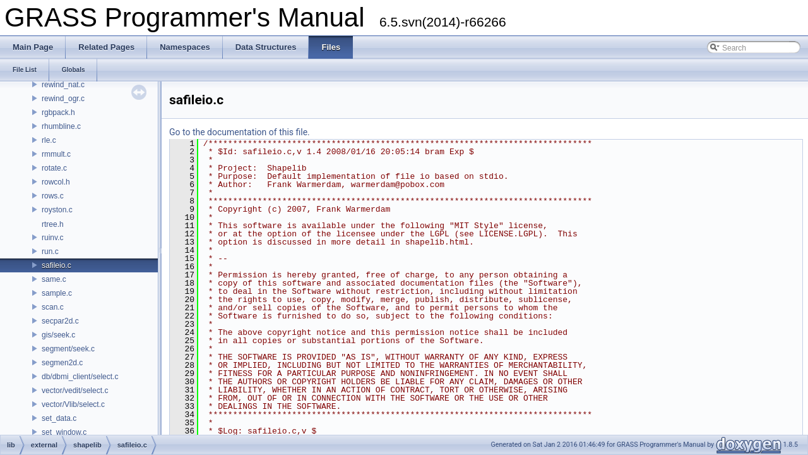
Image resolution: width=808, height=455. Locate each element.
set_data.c (59, 418)
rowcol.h (56, 182)
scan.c (53, 307)
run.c (50, 251)
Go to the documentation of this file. (239, 132)
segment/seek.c (68, 348)
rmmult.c (56, 154)
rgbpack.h (58, 112)
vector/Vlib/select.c (73, 404)
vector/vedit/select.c (75, 390)
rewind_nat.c (63, 84)
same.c (54, 279)
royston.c (57, 209)
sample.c (57, 293)
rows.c (53, 195)
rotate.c (54, 168)
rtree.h (53, 224)
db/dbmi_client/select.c (80, 376)
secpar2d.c (60, 321)
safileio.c (56, 265)
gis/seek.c (58, 335)
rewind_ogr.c (63, 98)
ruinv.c (52, 237)
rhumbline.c (61, 126)
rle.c (49, 140)
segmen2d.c (62, 362)
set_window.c (64, 432)
